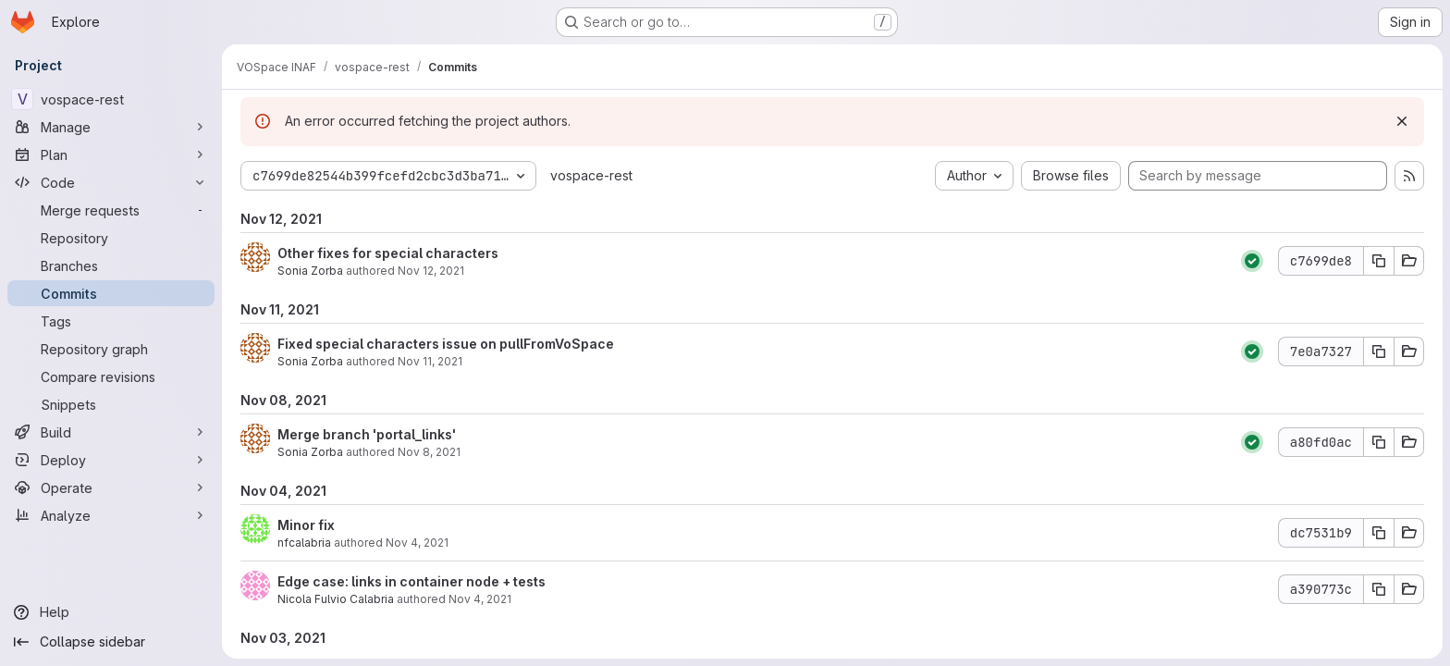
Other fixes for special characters (387, 253)
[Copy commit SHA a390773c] (1379, 589)
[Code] (111, 182)
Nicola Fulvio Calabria (335, 599)
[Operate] (111, 487)
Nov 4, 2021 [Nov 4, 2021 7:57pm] (480, 599)
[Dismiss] (1402, 121)
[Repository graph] (111, 349)
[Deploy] (111, 460)
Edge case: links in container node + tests (411, 581)
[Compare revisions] (111, 376)
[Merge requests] (111, 210)
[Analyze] (111, 515)
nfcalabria (304, 542)
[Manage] (111, 127)
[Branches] (111, 265)
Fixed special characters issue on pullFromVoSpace (445, 344)
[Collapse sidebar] (111, 642)
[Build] (111, 432)
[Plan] (111, 154)
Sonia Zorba (310, 271)
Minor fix (306, 525)
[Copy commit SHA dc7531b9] (1379, 533)
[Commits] (111, 293)
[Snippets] (111, 404)
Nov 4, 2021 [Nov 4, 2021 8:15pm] (417, 542)
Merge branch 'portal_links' (366, 434)
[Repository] (111, 238)
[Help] (111, 612)
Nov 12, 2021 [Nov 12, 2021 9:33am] (431, 271)
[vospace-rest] (111, 99)
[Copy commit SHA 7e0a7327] (1379, 351)
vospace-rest (591, 175)
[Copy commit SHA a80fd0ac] (1379, 442)
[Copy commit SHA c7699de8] (1379, 261)
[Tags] (111, 321)
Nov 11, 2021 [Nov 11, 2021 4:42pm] (430, 361)
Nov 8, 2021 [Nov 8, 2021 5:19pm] (429, 452)
